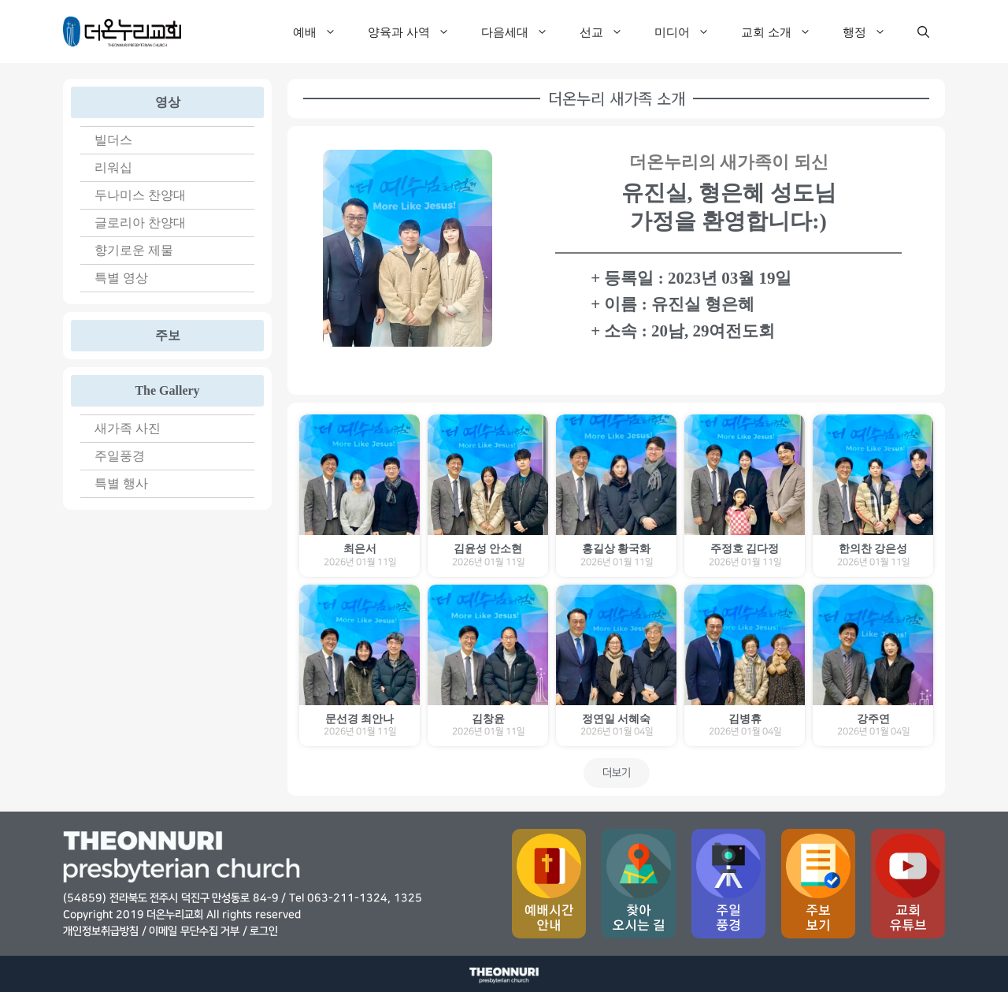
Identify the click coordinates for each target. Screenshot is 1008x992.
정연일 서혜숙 (616, 719)
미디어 (689, 31)
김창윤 (488, 719)
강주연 (873, 719)
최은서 (359, 549)
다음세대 (522, 31)
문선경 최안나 (360, 719)
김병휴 (745, 719)
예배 (322, 31)
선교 (609, 31)
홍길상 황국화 (616, 549)
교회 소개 (784, 31)
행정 (872, 31)
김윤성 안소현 (488, 549)
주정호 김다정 (745, 549)
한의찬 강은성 (873, 549)
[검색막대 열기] (923, 31)
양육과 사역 (416, 31)
